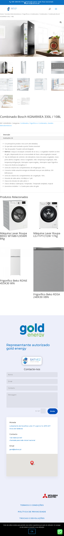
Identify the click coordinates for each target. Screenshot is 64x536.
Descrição (6, 135)
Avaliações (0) (8, 138)
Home (2, 14)
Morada (13, 423)
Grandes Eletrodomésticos (13, 14)
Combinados (43, 14)
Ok (32, 531)
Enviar (52, 411)
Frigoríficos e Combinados (30, 14)
